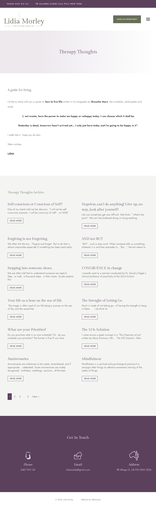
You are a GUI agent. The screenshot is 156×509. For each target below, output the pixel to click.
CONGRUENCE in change (102, 268)
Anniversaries (18, 359)
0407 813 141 (28, 471)
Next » (35, 397)
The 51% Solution (95, 330)
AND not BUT (92, 239)
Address (134, 466)
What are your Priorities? (27, 330)
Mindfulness (91, 359)
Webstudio (96, 499)
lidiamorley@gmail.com (78, 471)
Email (78, 466)
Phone (28, 466)
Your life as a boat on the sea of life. (35, 301)
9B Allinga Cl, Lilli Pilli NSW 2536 (134, 471)
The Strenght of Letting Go (102, 301)
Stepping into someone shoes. (30, 268)
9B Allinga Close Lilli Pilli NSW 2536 (59, 3)
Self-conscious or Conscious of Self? (35, 205)
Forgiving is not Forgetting (27, 239)
